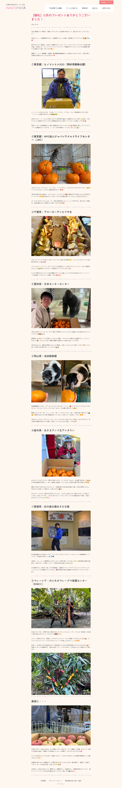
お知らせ (95, 8)
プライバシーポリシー (55, 781)
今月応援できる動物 (55, 8)
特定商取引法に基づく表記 (73, 781)
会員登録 (103, 2)
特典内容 (85, 8)
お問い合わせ (106, 8)
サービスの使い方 (72, 8)
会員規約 (43, 781)
